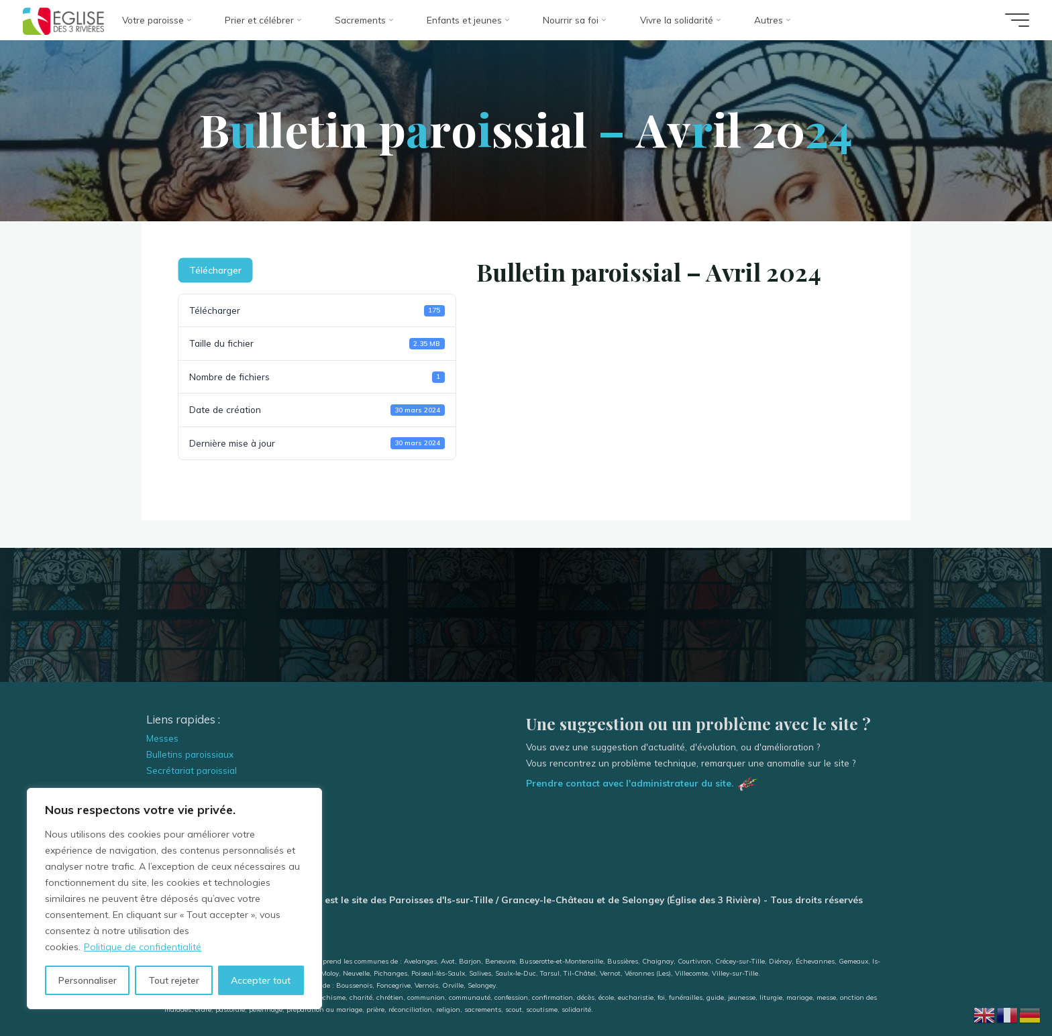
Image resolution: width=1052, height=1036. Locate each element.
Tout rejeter (173, 980)
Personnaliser (87, 980)
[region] (174, 898)
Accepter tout (261, 980)
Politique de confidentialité (142, 947)
